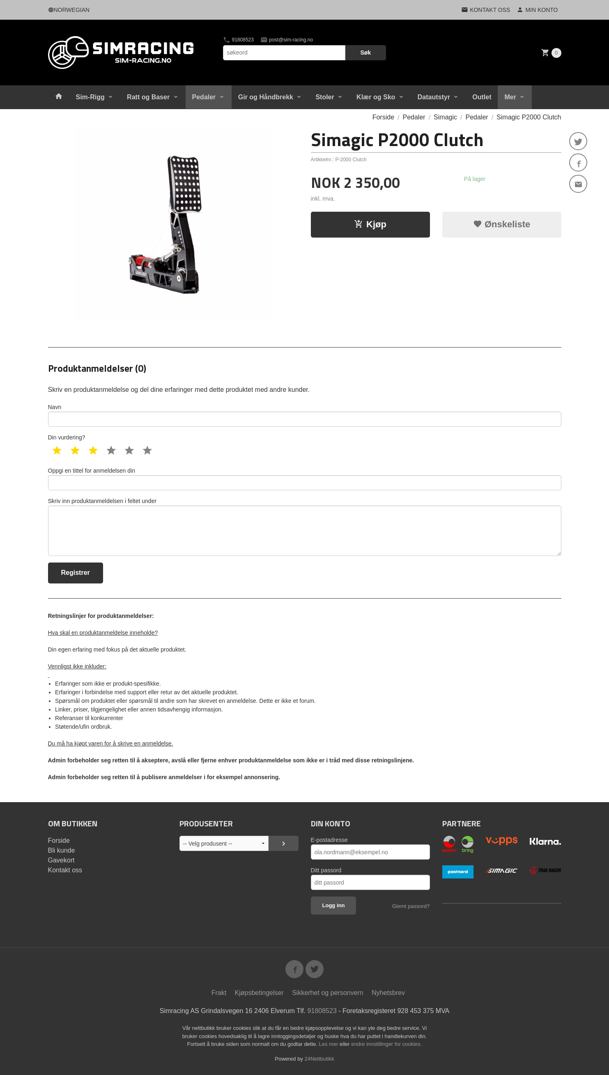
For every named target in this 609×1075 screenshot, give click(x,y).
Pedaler (204, 97)
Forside (383, 117)
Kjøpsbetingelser (259, 992)
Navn (304, 415)
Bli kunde (61, 850)
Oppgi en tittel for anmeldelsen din (304, 478)
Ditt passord (326, 870)
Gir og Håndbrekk (265, 97)
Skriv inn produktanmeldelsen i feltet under (304, 527)
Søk (365, 52)
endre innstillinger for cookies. (386, 1044)
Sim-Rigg (90, 97)
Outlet (481, 97)
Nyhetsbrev (388, 992)
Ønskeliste (501, 224)
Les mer (329, 1044)
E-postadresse (329, 840)
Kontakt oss (65, 870)
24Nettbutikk (319, 1059)
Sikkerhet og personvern (327, 992)
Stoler (324, 97)
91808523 (238, 40)
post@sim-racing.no (286, 40)
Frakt (218, 992)
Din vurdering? (66, 437)
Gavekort (61, 860)
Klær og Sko (375, 97)
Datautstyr (434, 97)
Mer (510, 97)
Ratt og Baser (148, 97)
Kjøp (370, 224)
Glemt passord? (411, 906)
